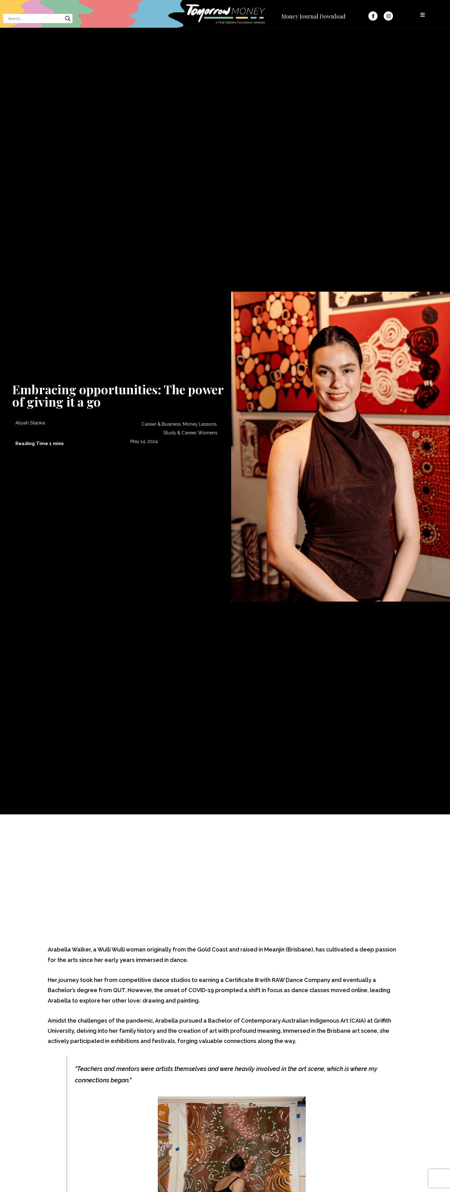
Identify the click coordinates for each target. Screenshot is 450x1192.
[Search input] (35, 18)
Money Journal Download (313, 16)
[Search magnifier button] (67, 18)
